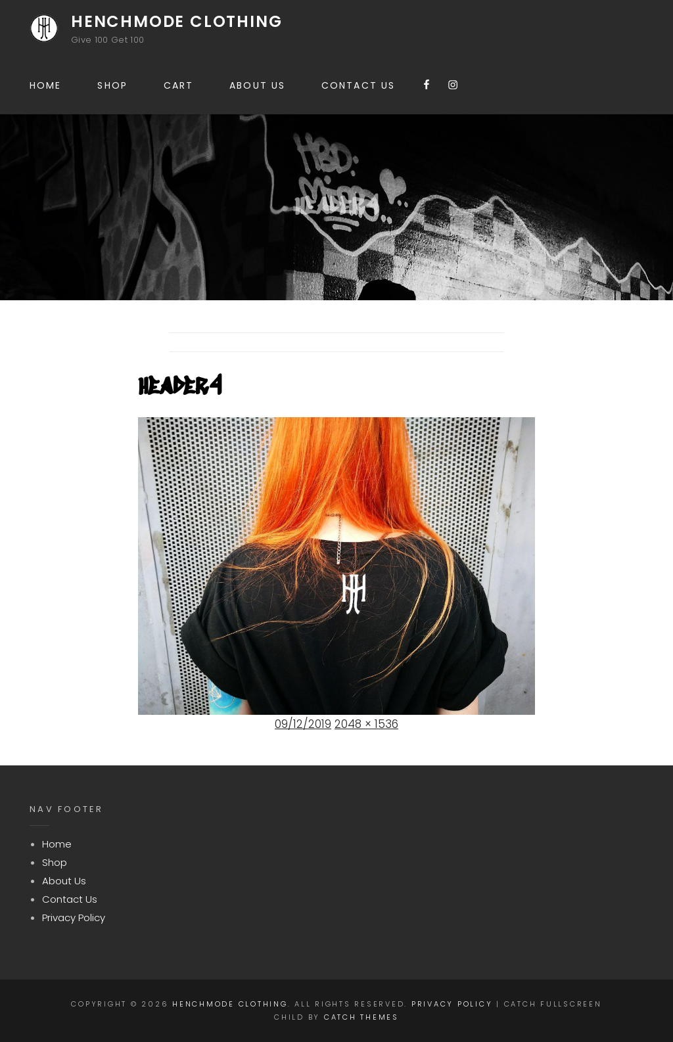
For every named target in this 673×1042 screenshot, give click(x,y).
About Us (257, 85)
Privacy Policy (73, 917)
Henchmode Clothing (176, 21)
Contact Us (358, 85)
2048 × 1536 (366, 724)
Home (45, 85)
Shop (112, 85)
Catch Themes (361, 1017)
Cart (178, 85)
